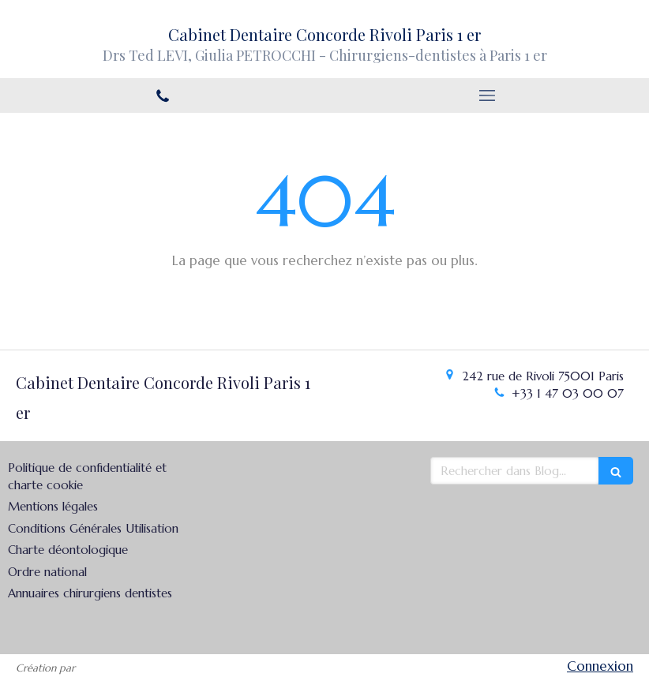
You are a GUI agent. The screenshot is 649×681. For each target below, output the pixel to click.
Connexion (600, 666)
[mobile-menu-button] (486, 95)
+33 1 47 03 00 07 (568, 393)
